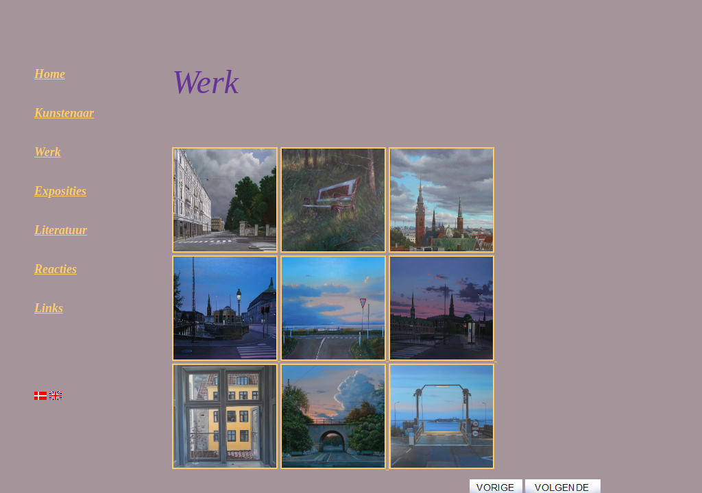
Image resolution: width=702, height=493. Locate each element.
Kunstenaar (64, 113)
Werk (47, 152)
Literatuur (60, 230)
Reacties (55, 269)
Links (48, 308)
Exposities (60, 191)
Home (49, 74)
